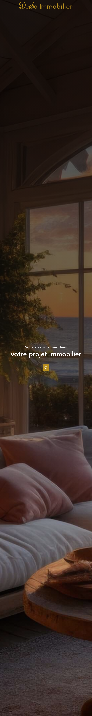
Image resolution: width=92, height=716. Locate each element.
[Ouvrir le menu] (88, 5)
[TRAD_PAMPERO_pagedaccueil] (46, 8)
